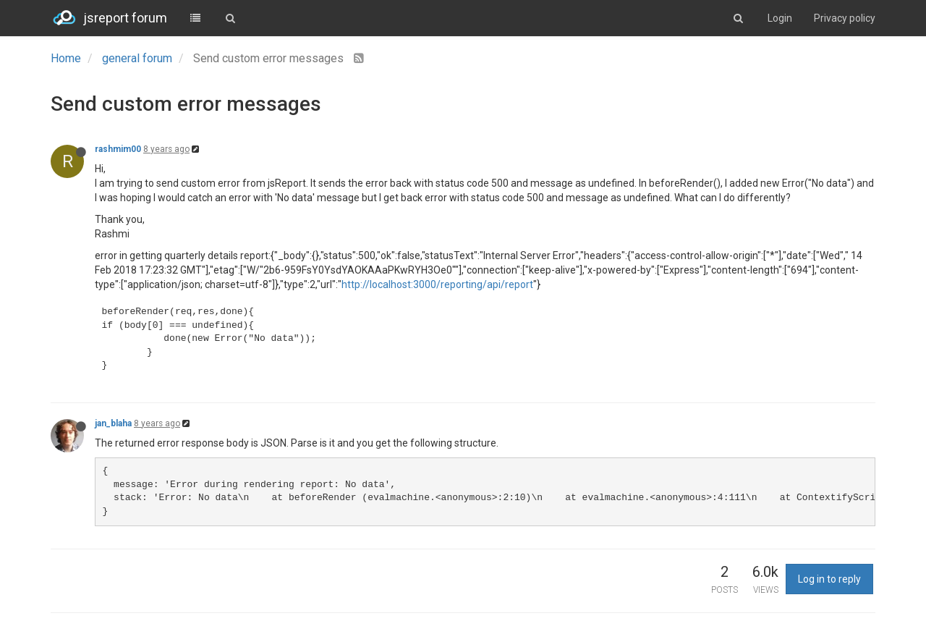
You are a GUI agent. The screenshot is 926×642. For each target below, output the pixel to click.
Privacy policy (844, 18)
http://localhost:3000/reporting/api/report (437, 284)
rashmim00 (118, 149)
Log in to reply (829, 579)
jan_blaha (113, 423)
